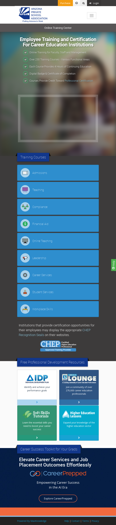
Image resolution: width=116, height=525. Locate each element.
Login (94, 3)
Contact (75, 520)
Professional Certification (79, 80)
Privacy (95, 520)
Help (113, 265)
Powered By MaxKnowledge (31, 520)
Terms (85, 520)
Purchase (65, 3)
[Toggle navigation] (91, 15)
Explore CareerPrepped (58, 498)
